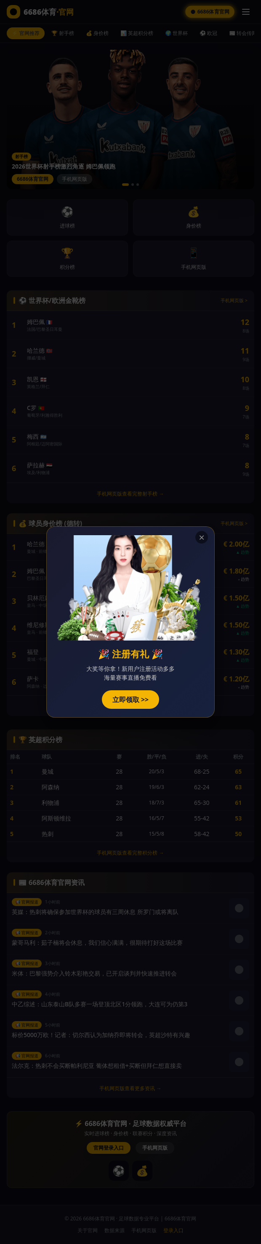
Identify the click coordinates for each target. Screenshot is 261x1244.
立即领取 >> (130, 699)
